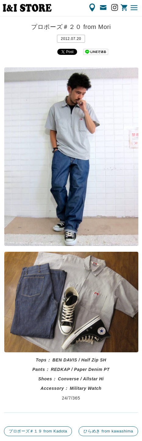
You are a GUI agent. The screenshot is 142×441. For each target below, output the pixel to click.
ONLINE (125, 7)
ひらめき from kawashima (108, 431)
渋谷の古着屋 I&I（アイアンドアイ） (27, 8)
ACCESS (93, 7)
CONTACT (103, 7)
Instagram (115, 7)
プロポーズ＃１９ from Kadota (38, 431)
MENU (134, 7)
